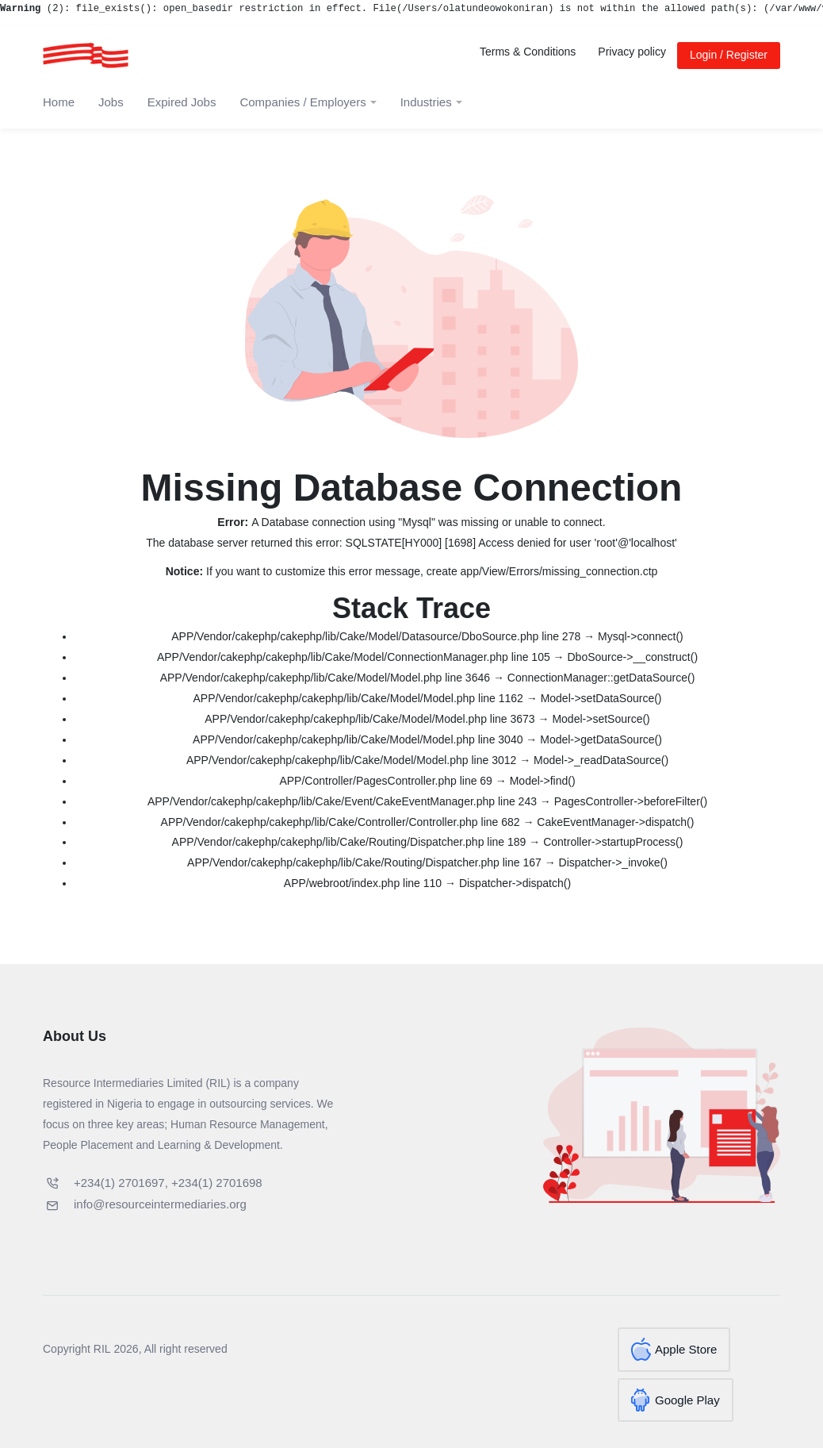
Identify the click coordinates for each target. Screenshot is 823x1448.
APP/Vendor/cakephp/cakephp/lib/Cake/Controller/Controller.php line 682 (340, 822)
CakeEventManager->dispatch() (615, 822)
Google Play (687, 1393)
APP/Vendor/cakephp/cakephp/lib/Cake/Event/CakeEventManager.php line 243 (342, 801)
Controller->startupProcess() (613, 841)
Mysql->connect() (640, 636)
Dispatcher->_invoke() (613, 862)
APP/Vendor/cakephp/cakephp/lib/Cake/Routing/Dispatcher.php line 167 (364, 862)
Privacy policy (632, 51)
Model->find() (543, 780)
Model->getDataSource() (601, 739)
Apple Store (686, 1349)
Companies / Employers (302, 102)
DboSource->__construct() (633, 657)
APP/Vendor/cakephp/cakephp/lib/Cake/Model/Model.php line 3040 (358, 739)
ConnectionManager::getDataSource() (601, 677)
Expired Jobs (181, 102)
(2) (32, 8)
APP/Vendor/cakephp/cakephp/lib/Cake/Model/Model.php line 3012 (351, 760)
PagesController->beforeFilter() (630, 801)
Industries (426, 102)
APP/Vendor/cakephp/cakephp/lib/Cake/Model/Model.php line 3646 (325, 677)
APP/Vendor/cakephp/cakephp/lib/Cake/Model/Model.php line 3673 (369, 718)
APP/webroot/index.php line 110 (363, 883)
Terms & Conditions (528, 51)
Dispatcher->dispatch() (515, 883)
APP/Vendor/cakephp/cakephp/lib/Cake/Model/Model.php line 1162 (358, 698)
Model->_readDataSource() (601, 760)
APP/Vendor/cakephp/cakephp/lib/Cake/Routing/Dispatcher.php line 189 (349, 841)
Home (59, 102)
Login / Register (728, 54)
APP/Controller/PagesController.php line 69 (385, 780)
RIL (102, 1348)
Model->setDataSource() (601, 698)
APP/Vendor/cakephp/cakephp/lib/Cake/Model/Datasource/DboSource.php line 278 (375, 636)
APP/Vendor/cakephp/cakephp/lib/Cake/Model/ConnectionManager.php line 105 (353, 657)
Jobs (111, 102)
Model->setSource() (600, 718)
